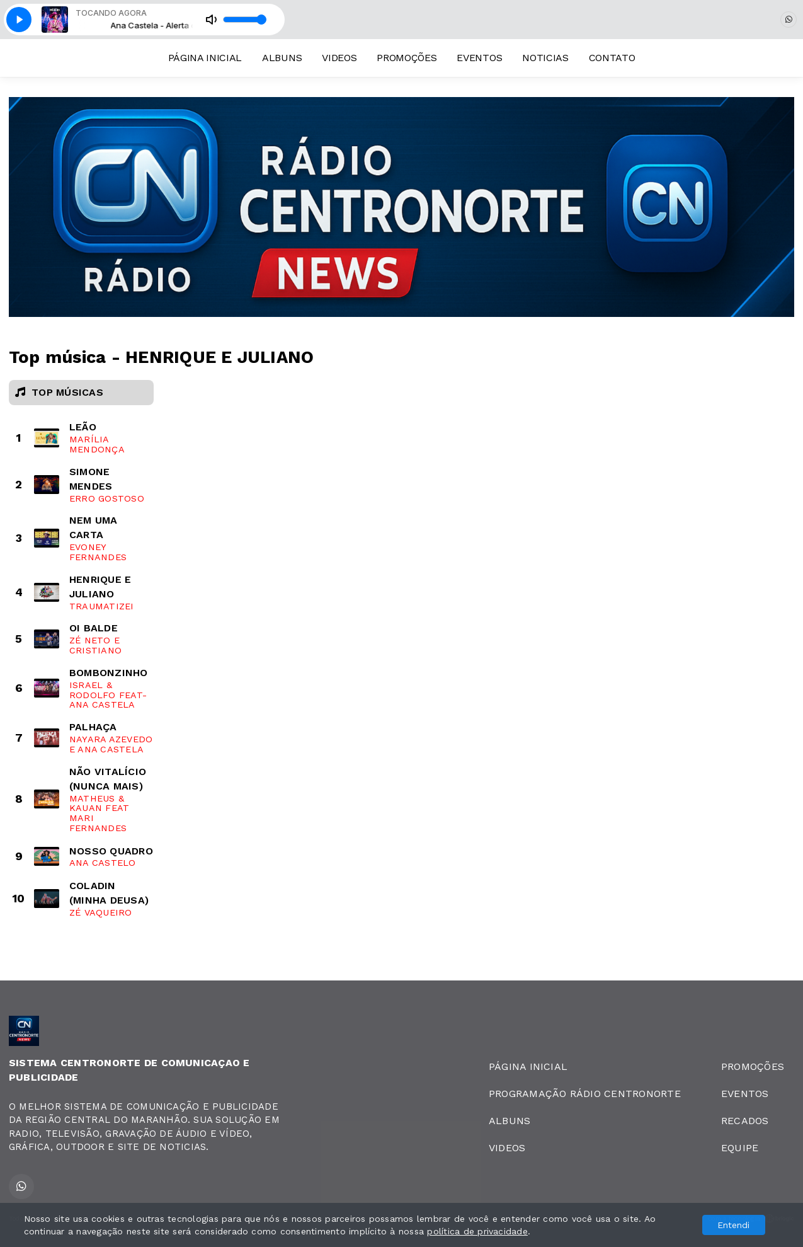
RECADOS (745, 1121)
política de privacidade (477, 1231)
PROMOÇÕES (406, 58)
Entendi (733, 1225)
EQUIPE (739, 1148)
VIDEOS (339, 58)
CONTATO (612, 58)
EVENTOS (479, 58)
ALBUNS (282, 58)
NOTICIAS (545, 58)
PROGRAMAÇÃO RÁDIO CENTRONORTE (585, 1094)
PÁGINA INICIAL (205, 58)
